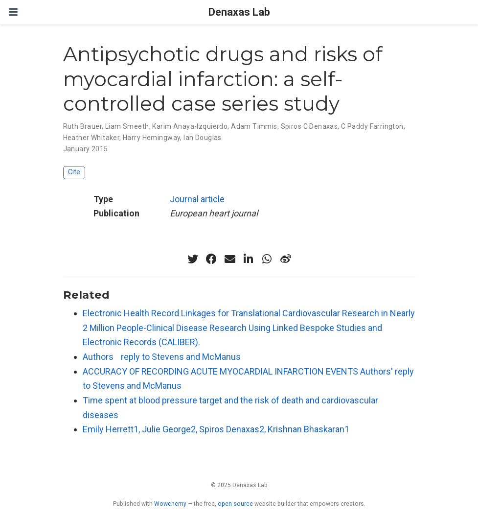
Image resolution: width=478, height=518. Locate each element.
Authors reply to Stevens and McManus (162, 357)
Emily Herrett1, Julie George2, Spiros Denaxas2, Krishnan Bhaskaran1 (216, 429)
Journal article (197, 199)
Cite (74, 172)
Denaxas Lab (239, 12)
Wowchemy (170, 503)
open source (235, 503)
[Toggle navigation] (13, 12)
